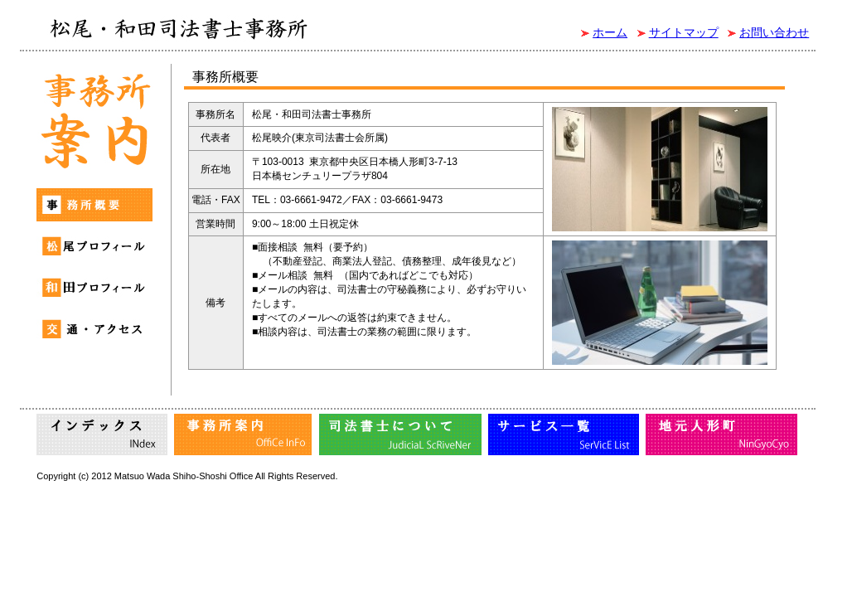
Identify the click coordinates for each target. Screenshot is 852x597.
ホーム (610, 32)
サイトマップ (684, 32)
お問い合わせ (774, 32)
